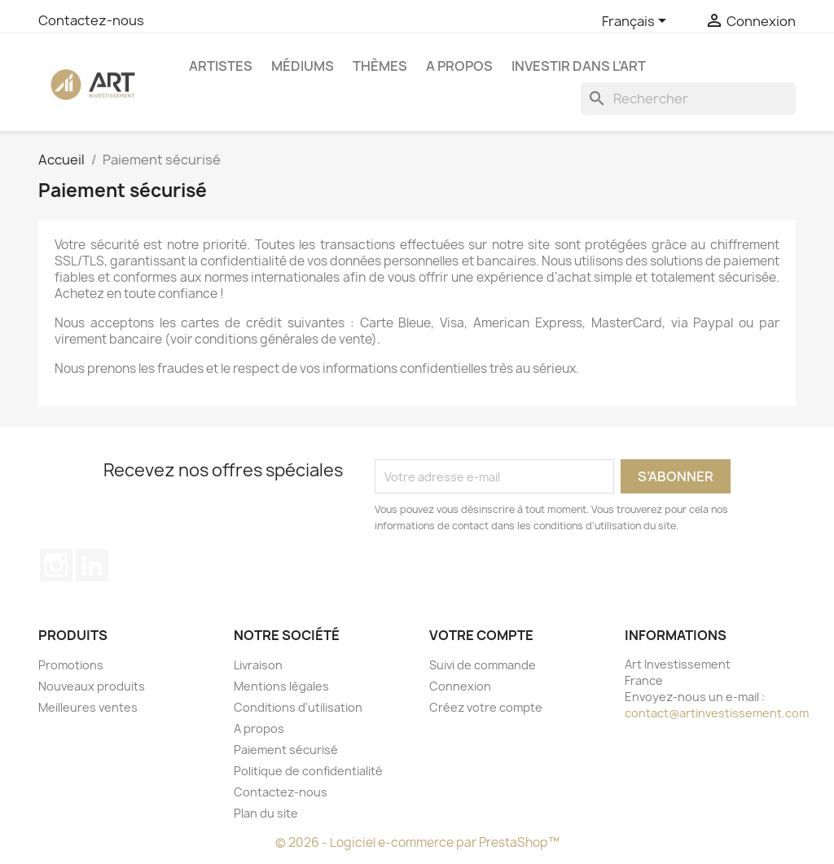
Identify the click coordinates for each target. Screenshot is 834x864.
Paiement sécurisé (286, 749)
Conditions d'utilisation (298, 707)
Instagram (56, 565)
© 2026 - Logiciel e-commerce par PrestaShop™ (417, 842)
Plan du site (266, 813)
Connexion (460, 686)
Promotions (70, 665)
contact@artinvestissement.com (717, 713)
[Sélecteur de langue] (637, 22)
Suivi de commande (482, 665)
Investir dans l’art (578, 66)
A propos (459, 66)
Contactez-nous (91, 20)
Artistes (220, 66)
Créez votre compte (485, 707)
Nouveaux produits (91, 686)
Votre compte (481, 635)
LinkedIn (92, 565)
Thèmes (380, 66)
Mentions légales (281, 686)
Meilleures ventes (88, 707)
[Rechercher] (688, 98)
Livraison (258, 665)
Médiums (302, 66)
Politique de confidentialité (308, 770)
